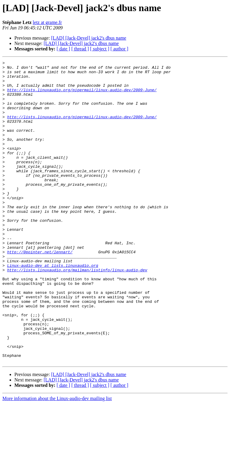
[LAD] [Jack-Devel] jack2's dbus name (88, 38)
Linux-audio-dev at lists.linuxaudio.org (52, 306)
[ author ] (119, 48)
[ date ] (63, 48)
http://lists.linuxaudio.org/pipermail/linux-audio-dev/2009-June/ (82, 96)
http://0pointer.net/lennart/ (39, 290)
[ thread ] (80, 48)
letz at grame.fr (47, 22)
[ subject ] (99, 48)
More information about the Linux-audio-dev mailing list (57, 458)
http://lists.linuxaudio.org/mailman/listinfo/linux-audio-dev (77, 312)
